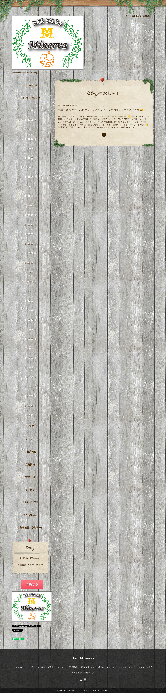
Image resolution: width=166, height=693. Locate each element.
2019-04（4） (32, 377)
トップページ (30, 85)
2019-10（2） (32, 320)
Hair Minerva (83, 658)
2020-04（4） (32, 282)
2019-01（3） (32, 396)
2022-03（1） (32, 129)
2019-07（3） (32, 348)
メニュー (30, 439)
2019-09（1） (32, 329)
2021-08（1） (32, 158)
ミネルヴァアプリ (31, 502)
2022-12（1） (32, 110)
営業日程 (31, 451)
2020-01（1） (32, 301)
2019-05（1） (32, 367)
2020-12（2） (32, 205)
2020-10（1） (32, 224)
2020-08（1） (32, 243)
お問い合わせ (31, 476)
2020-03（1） (32, 291)
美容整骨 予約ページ (31, 527)
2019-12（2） (32, 310)
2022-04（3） (32, 120)
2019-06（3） (32, 358)
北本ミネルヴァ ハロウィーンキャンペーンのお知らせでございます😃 (100, 109)
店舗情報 (30, 464)
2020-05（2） (32, 272)
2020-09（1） (32, 234)
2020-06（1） (32, 262)
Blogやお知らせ (31, 97)
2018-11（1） (32, 415)
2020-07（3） (32, 253)
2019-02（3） (32, 386)
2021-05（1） (32, 167)
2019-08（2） (32, 339)
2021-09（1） (32, 148)
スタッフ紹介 (30, 515)
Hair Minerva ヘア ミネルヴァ (77, 690)
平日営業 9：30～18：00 (30, 564)
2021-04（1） (32, 177)
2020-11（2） (32, 215)
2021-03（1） (32, 186)
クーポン (30, 489)
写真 (31, 426)
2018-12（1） (32, 405)
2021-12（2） (32, 139)
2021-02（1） (32, 196)
